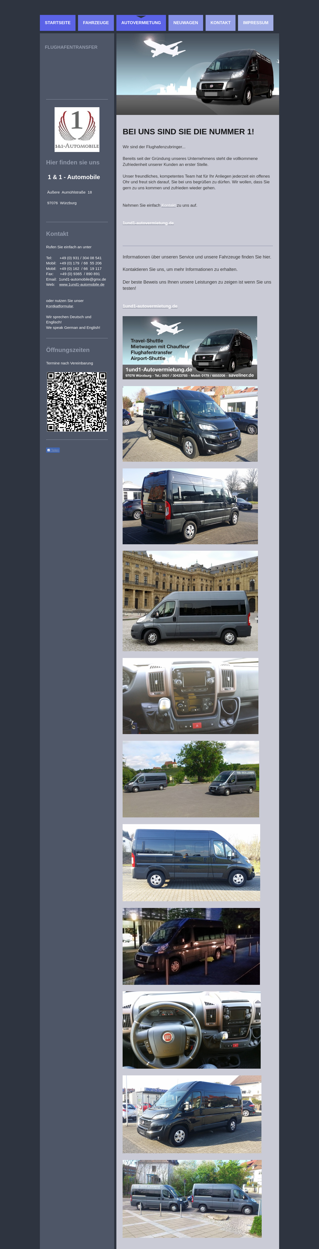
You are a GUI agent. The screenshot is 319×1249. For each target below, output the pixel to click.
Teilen (53, 450)
